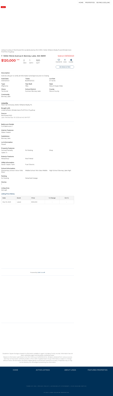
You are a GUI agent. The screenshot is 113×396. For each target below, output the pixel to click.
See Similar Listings (64, 67)
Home (81, 2)
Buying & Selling (103, 2)
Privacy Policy (43, 386)
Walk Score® (41, 272)
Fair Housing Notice (79, 386)
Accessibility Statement (60, 386)
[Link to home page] (7, 2)
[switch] (59, 61)
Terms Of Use (31, 386)
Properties (90, 2)
